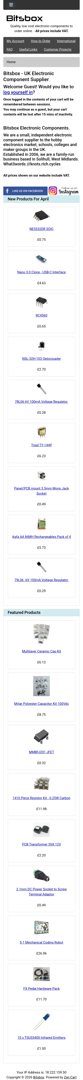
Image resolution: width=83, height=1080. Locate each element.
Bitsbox (38, 1077)
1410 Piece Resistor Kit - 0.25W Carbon (41, 798)
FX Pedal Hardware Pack (41, 989)
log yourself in (18, 92)
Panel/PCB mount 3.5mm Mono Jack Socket (41, 491)
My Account (15, 41)
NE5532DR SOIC (41, 229)
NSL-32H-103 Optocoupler (41, 359)
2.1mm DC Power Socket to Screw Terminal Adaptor (41, 891)
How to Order (40, 41)
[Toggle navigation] (11, 5)
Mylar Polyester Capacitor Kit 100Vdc (41, 704)
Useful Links (28, 49)
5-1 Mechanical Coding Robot (41, 942)
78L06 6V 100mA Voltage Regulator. (41, 402)
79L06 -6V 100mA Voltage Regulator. (41, 580)
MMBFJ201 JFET (41, 752)
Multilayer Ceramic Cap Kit (41, 651)
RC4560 (41, 315)
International (66, 41)
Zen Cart (70, 1077)
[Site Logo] (41, 19)
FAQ (10, 49)
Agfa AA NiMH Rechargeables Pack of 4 (41, 537)
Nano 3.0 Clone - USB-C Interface (41, 272)
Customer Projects (57, 49)
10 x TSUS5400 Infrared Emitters (41, 1038)
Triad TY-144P (41, 445)
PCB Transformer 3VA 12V (41, 844)
